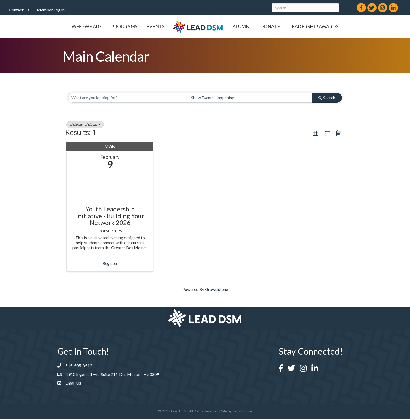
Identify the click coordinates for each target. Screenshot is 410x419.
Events (155, 26)
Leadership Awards (313, 26)
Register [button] (110, 263)
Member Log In (51, 10)
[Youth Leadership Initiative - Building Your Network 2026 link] (110, 189)
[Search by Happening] (250, 98)
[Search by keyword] (128, 98)
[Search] (305, 7)
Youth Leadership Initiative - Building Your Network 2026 (110, 216)
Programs (124, 26)
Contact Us (19, 10)
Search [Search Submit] (326, 97)
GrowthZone (216, 289)
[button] (315, 133)
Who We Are (87, 26)
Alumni (241, 26)
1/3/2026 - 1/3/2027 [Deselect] (85, 124)
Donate (270, 26)
